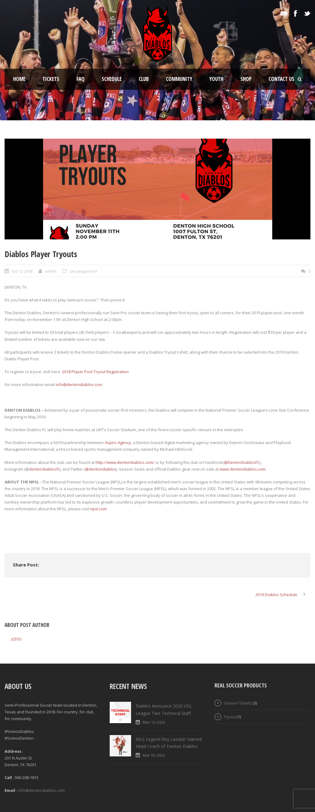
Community (179, 78)
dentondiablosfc (44, 469)
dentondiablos (102, 469)
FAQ (80, 78)
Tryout (230, 716)
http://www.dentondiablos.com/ (125, 462)
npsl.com (98, 509)
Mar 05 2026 (154, 755)
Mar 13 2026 (154, 722)
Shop (245, 78)
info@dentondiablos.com (79, 384)
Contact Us (281, 78)
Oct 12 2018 (22, 271)
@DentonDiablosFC (242, 462)
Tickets (50, 78)
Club (144, 78)
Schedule (112, 78)
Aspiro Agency (118, 442)
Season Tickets (238, 703)
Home (19, 78)
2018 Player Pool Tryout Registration (95, 371)
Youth (216, 78)
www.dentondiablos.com (243, 469)
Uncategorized (83, 271)
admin (51, 271)
